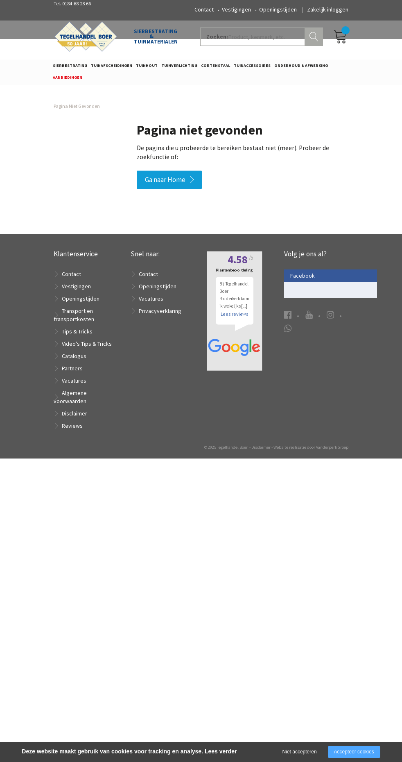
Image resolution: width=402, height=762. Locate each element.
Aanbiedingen (67, 80)
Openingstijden (278, 9)
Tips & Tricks (77, 335)
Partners (72, 372)
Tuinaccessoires (252, 68)
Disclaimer (74, 417)
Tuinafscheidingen (111, 68)
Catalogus (74, 360)
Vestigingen (236, 9)
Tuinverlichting (179, 68)
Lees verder (221, 751)
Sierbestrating (70, 68)
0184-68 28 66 (76, 3)
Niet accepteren (299, 752)
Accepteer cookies (354, 752)
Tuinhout (147, 68)
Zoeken (315, 39)
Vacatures (74, 384)
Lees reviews (234, 598)
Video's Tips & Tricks (87, 347)
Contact (204, 9)
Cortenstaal (215, 68)
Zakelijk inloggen (327, 9)
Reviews (72, 429)
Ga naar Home (165, 183)
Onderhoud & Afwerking (301, 68)
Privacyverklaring (160, 315)
